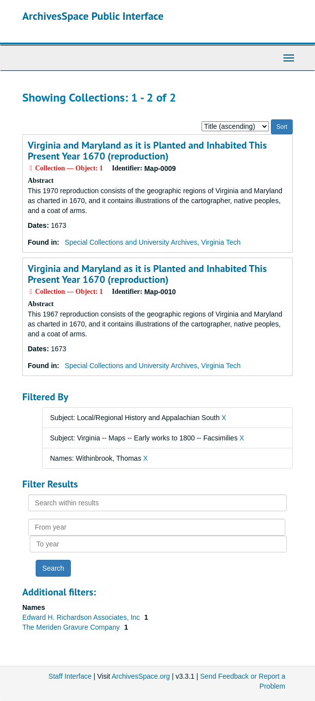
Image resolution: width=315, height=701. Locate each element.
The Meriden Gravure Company (72, 627)
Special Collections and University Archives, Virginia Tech (153, 242)
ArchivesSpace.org (141, 676)
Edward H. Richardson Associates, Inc (82, 617)
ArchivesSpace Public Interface (92, 16)
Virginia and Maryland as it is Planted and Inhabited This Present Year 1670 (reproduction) (147, 150)
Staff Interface (70, 676)
